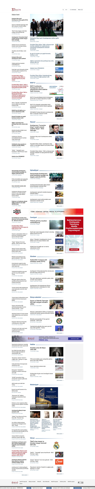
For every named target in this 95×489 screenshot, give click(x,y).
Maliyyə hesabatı (32, 481)
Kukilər (21, 483)
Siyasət (32, 122)
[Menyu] (80, 9)
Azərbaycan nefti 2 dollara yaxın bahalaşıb (72, 487)
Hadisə (32, 344)
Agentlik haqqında (23, 481)
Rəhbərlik (39, 481)
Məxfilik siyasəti (71, 481)
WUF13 (32, 83)
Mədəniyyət (34, 385)
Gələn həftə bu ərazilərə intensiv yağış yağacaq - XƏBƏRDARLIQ (21, 487)
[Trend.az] (16, 9)
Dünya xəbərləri (35, 297)
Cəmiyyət (33, 217)
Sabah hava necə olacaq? (48, 487)
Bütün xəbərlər (59, 118)
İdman (32, 438)
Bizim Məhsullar (46, 481)
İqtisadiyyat (34, 170)
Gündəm (33, 256)
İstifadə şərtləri (63, 481)
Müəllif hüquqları (54, 481)
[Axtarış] (63, 9)
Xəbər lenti (15, 15)
